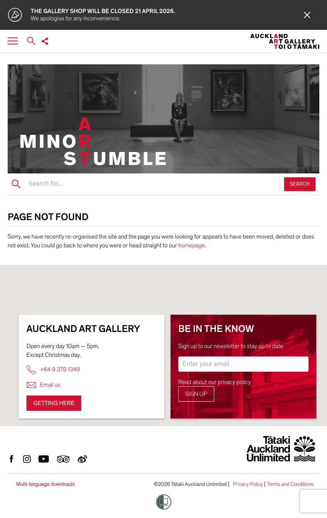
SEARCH (300, 184)
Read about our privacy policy (214, 382)
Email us (43, 385)
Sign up (196, 394)
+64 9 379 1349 (53, 369)
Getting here (53, 403)
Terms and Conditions (290, 484)
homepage (191, 245)
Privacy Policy (248, 484)
